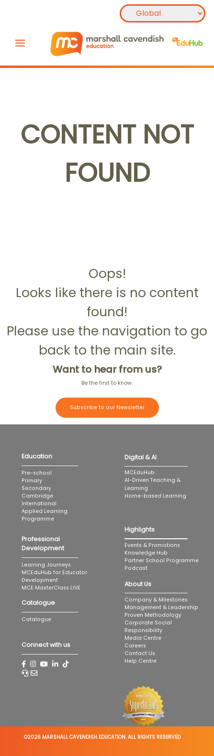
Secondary (36, 488)
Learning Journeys (46, 564)
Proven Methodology (152, 615)
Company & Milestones (156, 599)
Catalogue (36, 619)
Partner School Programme (161, 560)
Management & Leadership (161, 607)
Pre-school (37, 473)
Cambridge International (39, 499)
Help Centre (140, 661)
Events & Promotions (152, 545)
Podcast (135, 568)
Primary (32, 480)
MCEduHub (139, 472)
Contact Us (139, 653)
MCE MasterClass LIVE (51, 587)
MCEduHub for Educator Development (54, 576)
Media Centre (142, 638)
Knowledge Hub (146, 552)
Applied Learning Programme (45, 515)
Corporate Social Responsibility (148, 626)
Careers (135, 645)
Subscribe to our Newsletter (107, 407)
